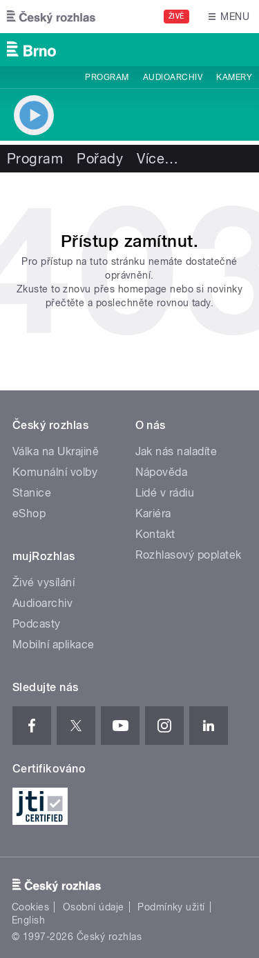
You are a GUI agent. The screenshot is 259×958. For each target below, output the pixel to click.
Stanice (31, 492)
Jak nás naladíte (176, 451)
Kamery (234, 77)
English (28, 920)
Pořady (100, 158)
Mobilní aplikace (53, 644)
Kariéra (153, 513)
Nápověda (161, 472)
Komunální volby (54, 472)
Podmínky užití (171, 906)
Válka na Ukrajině (55, 451)
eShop (29, 513)
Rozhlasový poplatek (188, 554)
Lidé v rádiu (165, 492)
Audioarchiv (172, 77)
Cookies (30, 906)
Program (106, 77)
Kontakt (155, 534)
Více (157, 158)
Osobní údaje (93, 906)
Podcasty (36, 623)
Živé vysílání (43, 582)
